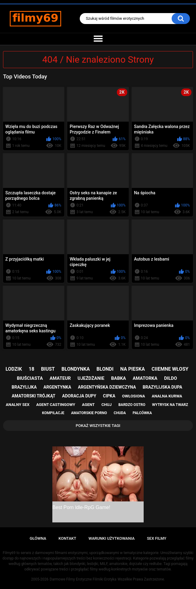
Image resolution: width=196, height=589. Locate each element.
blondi (105, 369)
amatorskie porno (89, 413)
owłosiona (133, 396)
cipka (109, 395)
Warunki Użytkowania (112, 538)
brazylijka (24, 387)
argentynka (57, 387)
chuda (120, 413)
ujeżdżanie (91, 378)
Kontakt (67, 538)
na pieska (132, 369)
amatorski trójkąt (33, 395)
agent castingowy (55, 404)
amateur (60, 378)
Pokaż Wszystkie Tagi (98, 425)
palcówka (142, 413)
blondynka (75, 369)
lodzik (13, 369)
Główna (38, 538)
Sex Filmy (156, 538)
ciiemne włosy (170, 369)
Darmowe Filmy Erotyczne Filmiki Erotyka (83, 579)
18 (31, 369)
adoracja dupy (79, 395)
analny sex (18, 404)
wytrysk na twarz (170, 405)
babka (118, 378)
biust (48, 369)
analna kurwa (167, 396)
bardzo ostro (131, 405)
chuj (106, 404)
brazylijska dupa (162, 387)
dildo (170, 378)
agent (88, 404)
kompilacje (53, 413)
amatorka (145, 378)
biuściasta (30, 378)
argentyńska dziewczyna (107, 387)
